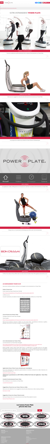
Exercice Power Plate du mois (9, 398)
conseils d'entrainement (8, 382)
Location (27, 441)
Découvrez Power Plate (3, 8)
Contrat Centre (28, 437)
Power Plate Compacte (4, 440)
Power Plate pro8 (28, 431)
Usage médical (3, 432)
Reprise (27, 441)
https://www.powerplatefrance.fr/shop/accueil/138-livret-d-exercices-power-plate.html (20, 320)
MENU (1, 2)
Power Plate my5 (3, 438)
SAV (26, 442)
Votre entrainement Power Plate (11, 8)
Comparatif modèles (4, 441)
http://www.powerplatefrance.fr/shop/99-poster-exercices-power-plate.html (18, 293)
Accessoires (27, 433)
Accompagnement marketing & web (31, 438)
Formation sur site (28, 439)
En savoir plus (25, 56)
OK (39, 410)
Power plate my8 (3, 437)
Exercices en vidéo (6, 390)
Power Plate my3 (3, 439)
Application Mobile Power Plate (9, 373)
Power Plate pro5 (28, 432)
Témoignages (3, 432)
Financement (28, 440)
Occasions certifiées (29, 432)
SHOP (47, 2)
